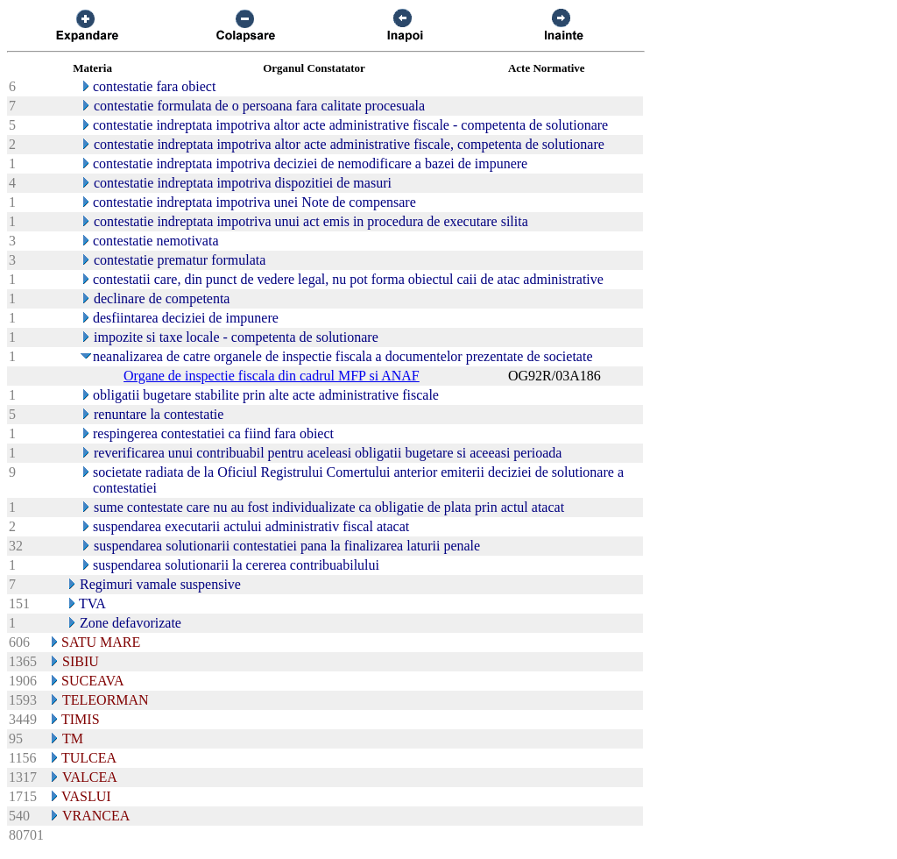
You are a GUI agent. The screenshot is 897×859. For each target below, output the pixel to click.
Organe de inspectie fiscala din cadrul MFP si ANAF (272, 375)
